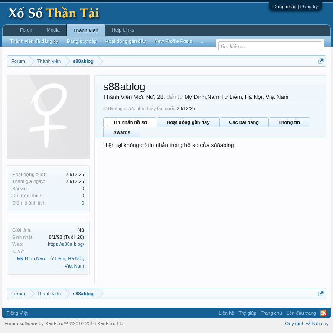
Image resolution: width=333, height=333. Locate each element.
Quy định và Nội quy (307, 323)
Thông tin (289, 122)
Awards (122, 132)
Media (53, 30)
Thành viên (85, 30)
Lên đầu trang (301, 313)
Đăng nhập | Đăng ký (295, 6)
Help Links (123, 30)
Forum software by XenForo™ (64, 323)
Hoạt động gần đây (187, 122)
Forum (27, 30)
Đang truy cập (81, 41)
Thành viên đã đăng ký (34, 41)
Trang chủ (271, 313)
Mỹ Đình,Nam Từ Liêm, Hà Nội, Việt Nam (236, 97)
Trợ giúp (247, 313)
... (203, 41)
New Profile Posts (173, 41)
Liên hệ (226, 313)
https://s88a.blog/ (66, 244)
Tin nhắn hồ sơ (130, 122)
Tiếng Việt (17, 313)
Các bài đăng (244, 122)
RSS (323, 313)
